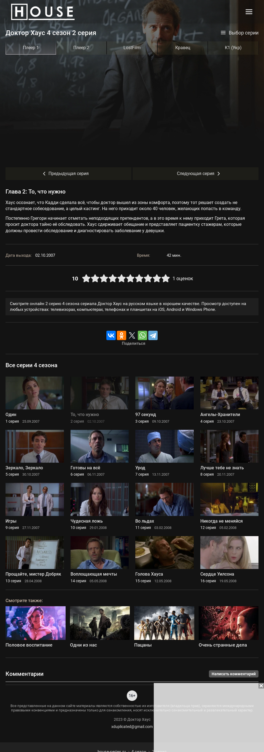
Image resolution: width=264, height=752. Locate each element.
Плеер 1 (31, 47)
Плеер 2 (81, 47)
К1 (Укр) (233, 47)
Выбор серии (239, 32)
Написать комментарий (234, 674)
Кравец (182, 47)
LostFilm (132, 47)
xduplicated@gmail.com (132, 727)
